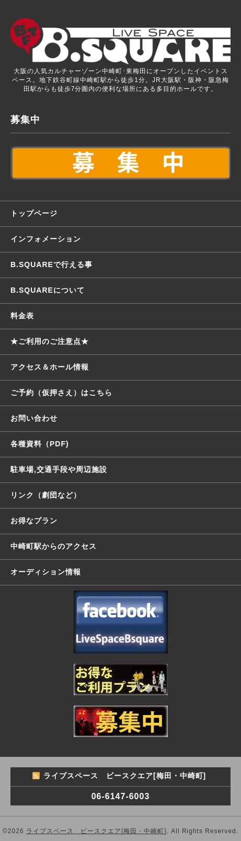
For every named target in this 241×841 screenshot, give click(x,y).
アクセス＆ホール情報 (49, 367)
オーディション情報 (45, 572)
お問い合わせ (34, 418)
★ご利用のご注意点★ (49, 341)
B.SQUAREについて (47, 290)
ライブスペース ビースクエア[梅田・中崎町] (96, 831)
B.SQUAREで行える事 (51, 264)
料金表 (22, 316)
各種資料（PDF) (39, 444)
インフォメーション (45, 239)
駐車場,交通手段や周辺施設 (58, 469)
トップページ (34, 213)
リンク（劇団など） (45, 495)
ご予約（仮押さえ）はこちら (61, 392)
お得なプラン (34, 520)
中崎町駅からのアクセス (53, 546)
